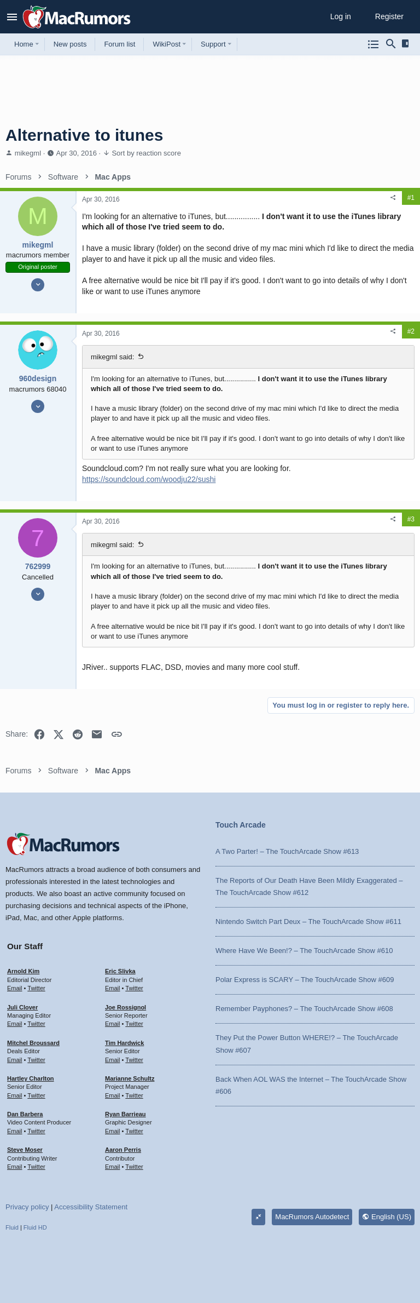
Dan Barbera (25, 1114)
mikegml (28, 153)
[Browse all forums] (373, 44)
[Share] (393, 197)
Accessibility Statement (90, 1207)
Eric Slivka (120, 971)
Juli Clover (22, 1007)
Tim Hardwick (124, 1043)
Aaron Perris (123, 1149)
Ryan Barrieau (125, 1114)
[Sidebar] (407, 43)
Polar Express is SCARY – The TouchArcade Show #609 (304, 979)
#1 (411, 198)
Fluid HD (35, 1227)
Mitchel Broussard (33, 1043)
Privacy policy (27, 1207)
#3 (411, 519)
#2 (411, 331)
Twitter (36, 988)
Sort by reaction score (146, 153)
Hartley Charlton (30, 1078)
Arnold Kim (23, 971)
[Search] (391, 44)
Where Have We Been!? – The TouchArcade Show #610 (304, 950)
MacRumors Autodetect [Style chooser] (312, 1217)
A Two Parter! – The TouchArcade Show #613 (287, 851)
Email (14, 988)
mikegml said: (112, 357)
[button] (12, 17)
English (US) (386, 1217)
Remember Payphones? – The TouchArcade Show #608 (304, 1008)
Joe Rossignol (125, 1007)
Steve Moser (25, 1149)
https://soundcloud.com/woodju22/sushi (148, 479)
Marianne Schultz (129, 1078)
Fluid (12, 1227)
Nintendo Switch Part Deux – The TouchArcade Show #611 (308, 921)
